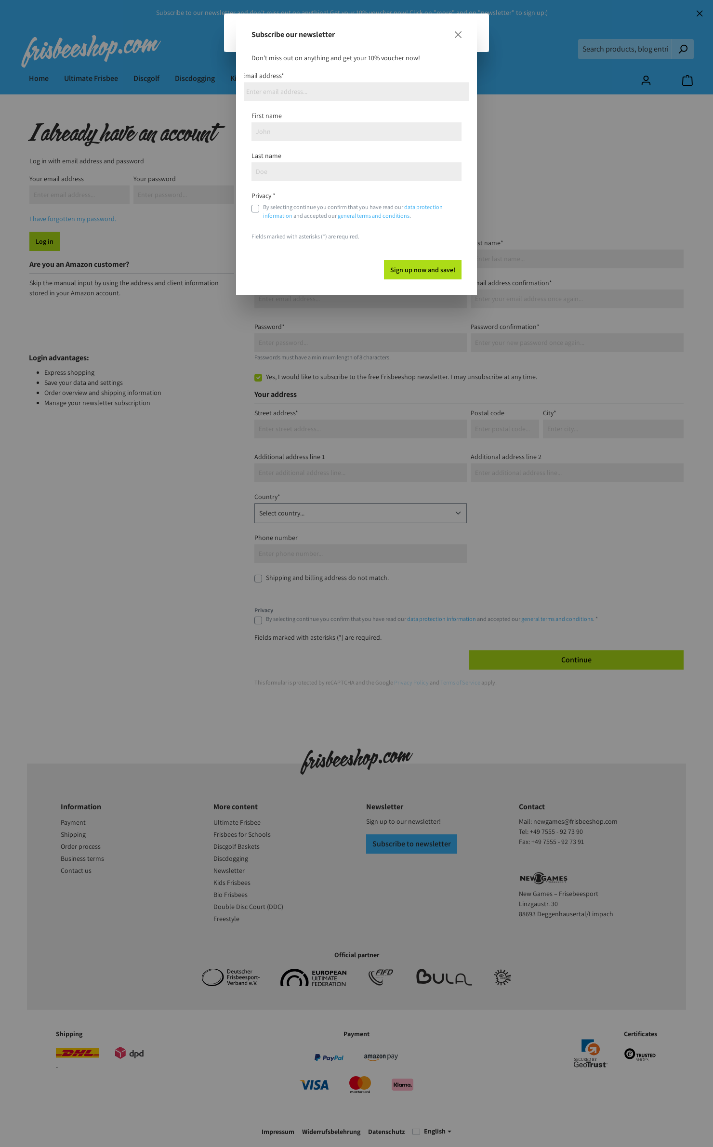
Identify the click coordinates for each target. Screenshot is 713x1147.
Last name (266, 155)
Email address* (263, 75)
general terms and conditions (373, 215)
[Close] (458, 34)
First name (266, 115)
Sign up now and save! (422, 269)
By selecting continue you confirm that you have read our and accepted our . (353, 211)
